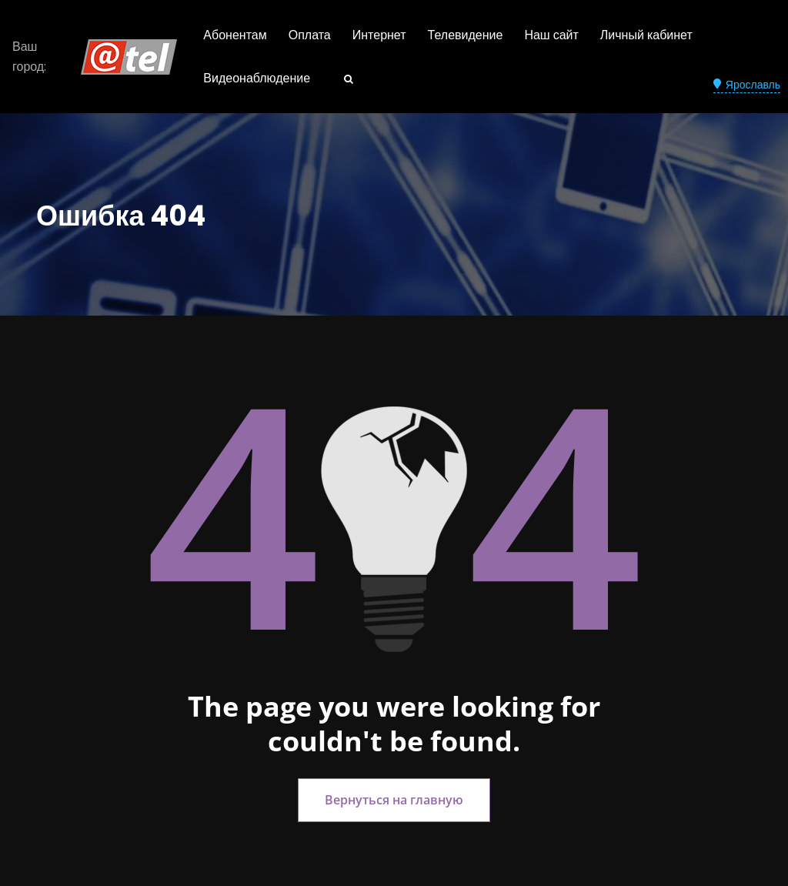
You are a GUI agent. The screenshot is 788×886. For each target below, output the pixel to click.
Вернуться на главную (394, 799)
